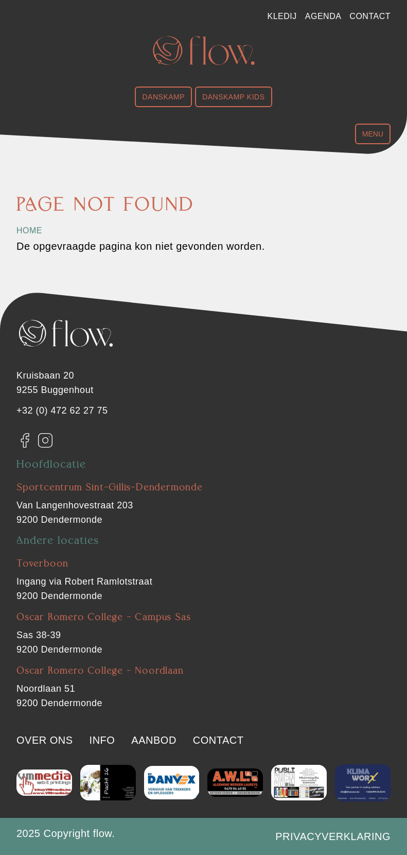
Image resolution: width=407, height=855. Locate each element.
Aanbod (153, 740)
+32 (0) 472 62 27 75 (62, 410)
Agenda (323, 16)
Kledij (282, 16)
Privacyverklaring (333, 836)
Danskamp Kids (233, 97)
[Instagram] (45, 440)
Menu (372, 134)
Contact (370, 16)
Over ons (44, 740)
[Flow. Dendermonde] (203, 50)
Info (102, 740)
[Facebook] (24, 440)
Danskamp (163, 97)
